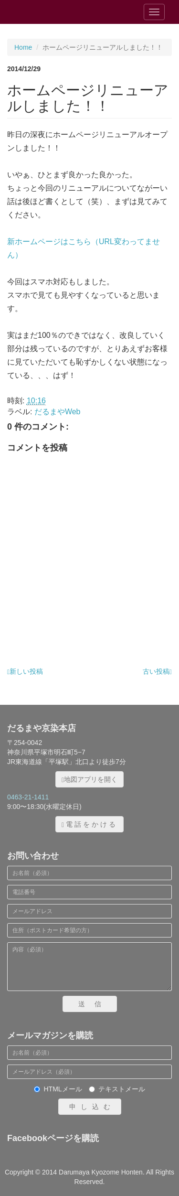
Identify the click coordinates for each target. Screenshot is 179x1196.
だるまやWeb (57, 412)
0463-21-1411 (28, 797)
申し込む (92, 1106)
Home (23, 47)
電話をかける (89, 824)
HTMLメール (58, 1089)
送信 (94, 1004)
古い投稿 (157, 671)
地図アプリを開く (89, 780)
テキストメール (117, 1089)
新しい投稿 (25, 671)
